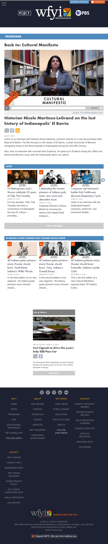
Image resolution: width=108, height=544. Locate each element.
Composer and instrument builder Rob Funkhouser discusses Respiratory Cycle (86, 192)
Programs (13, 36)
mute (101, 108)
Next (103, 180)
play (6, 108)
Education (61, 414)
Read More (54, 373)
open (87, 113)
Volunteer (85, 447)
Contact (14, 452)
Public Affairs (61, 409)
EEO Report (14, 503)
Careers (37, 409)
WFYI (14, 399)
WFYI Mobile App (14, 433)
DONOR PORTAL (79, 2)
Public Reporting (14, 497)
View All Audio (54, 225)
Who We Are (37, 404)
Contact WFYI (14, 463)
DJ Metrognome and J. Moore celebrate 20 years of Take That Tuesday (21, 192)
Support (85, 399)
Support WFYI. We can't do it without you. (54, 536)
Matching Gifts (84, 442)
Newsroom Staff (14, 468)
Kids (14, 419)
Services (38, 425)
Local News (61, 404)
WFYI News (61, 399)
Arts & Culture (61, 419)
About (37, 399)
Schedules (38, 414)
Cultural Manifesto (40, 44)
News (14, 409)
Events (37, 419)
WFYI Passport (38, 430)
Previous (5, 180)
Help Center (14, 457)
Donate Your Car (84, 428)
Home (14, 404)
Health (61, 425)
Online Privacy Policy (54, 530)
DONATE (97, 2)
